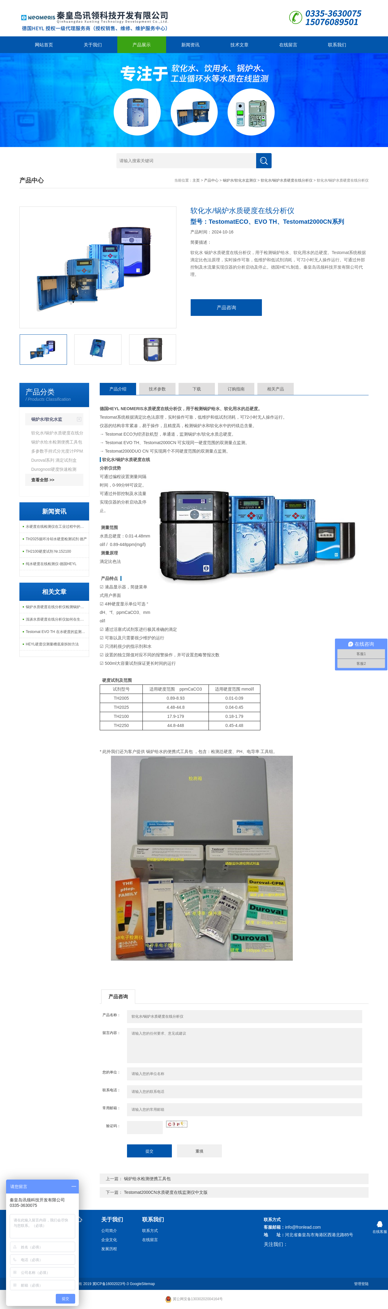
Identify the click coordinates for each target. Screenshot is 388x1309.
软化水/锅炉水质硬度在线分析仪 (287, 180)
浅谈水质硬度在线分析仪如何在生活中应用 (57, 619)
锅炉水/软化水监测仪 (239, 180)
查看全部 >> (42, 479)
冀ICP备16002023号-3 (110, 1284)
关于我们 (93, 44)
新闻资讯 (190, 44)
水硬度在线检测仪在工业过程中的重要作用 (57, 526)
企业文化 (109, 1239)
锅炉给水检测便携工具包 (147, 1178)
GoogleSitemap (142, 1284)
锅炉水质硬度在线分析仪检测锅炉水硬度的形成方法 (57, 607)
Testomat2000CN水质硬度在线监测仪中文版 (166, 1192)
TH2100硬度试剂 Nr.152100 (48, 551)
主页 (196, 180)
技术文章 (239, 44)
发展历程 (109, 1249)
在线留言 (288, 44)
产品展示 (141, 44)
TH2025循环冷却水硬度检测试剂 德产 (56, 539)
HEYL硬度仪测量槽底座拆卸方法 (52, 644)
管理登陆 (361, 1284)
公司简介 (109, 1230)
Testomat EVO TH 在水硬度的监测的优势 (57, 632)
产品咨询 (226, 307)
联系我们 (337, 44)
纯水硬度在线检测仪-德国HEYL (51, 564)
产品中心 (211, 180)
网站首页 (44, 44)
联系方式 (150, 1230)
